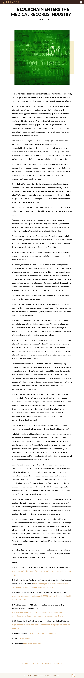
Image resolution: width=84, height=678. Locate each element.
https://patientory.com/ (32, 644)
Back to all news (42, 663)
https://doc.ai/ (25, 638)
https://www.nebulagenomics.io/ (42, 633)
